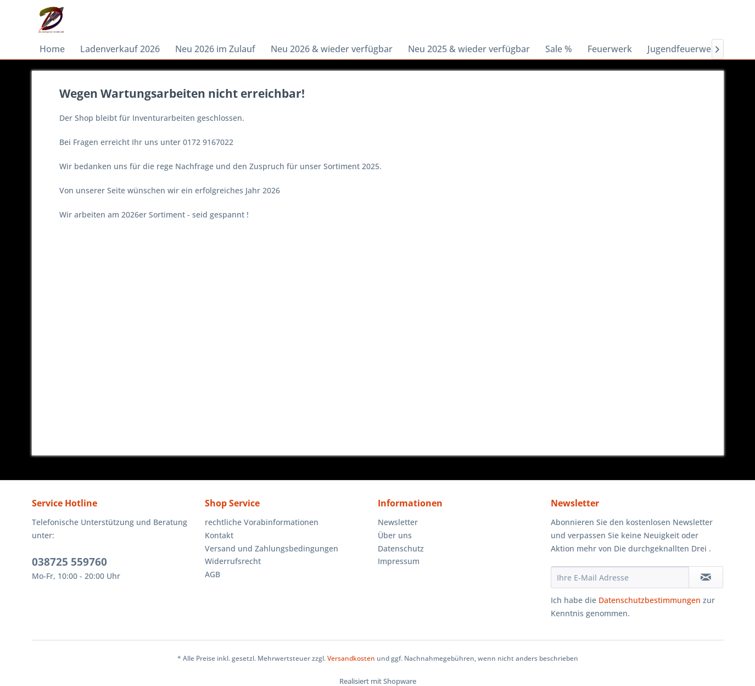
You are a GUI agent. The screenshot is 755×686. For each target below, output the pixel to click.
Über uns (395, 535)
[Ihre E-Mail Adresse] (620, 577)
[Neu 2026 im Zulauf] (215, 48)
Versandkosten (351, 658)
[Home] (52, 48)
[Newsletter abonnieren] (706, 577)
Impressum (399, 561)
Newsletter (398, 522)
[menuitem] (52, 48)
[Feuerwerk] (610, 48)
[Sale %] (559, 48)
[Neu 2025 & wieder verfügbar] (469, 48)
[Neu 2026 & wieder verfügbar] (331, 48)
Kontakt (219, 535)
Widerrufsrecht (233, 561)
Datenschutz (401, 548)
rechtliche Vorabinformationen (261, 522)
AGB (212, 574)
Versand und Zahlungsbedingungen (271, 548)
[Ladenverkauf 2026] (119, 48)
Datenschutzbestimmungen (650, 600)
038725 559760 (69, 562)
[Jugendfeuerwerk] (684, 48)
